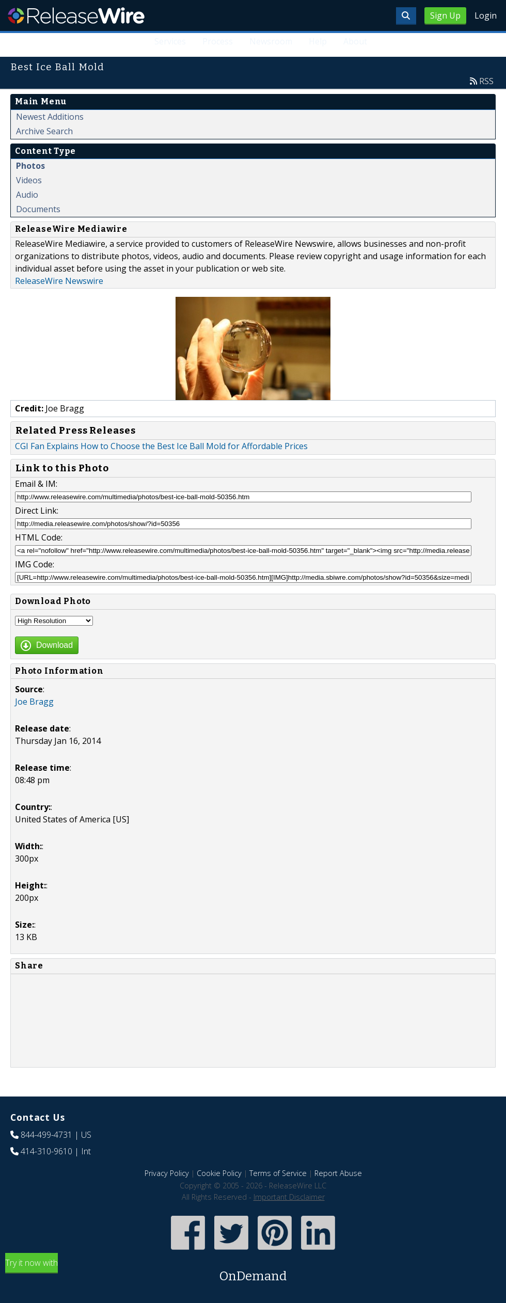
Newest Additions (50, 116)
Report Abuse (338, 1173)
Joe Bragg (34, 701)
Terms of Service (278, 1173)
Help (318, 41)
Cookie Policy (219, 1173)
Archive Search (44, 131)
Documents (38, 209)
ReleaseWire (76, 15)
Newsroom (270, 41)
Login (486, 15)
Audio (27, 194)
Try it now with (253, 1271)
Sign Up (445, 15)
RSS (486, 81)
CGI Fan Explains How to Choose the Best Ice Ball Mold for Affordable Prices (161, 446)
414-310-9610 (46, 1151)
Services (170, 41)
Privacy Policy (167, 1173)
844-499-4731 (46, 1134)
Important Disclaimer (289, 1197)
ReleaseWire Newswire (59, 281)
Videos (29, 180)
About (355, 41)
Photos (30, 165)
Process (217, 41)
